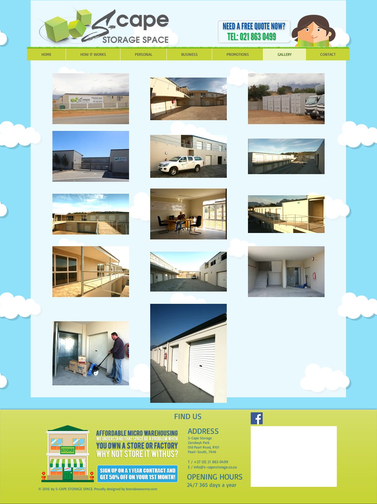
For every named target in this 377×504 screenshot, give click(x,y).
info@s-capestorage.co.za (215, 466)
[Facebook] (257, 418)
